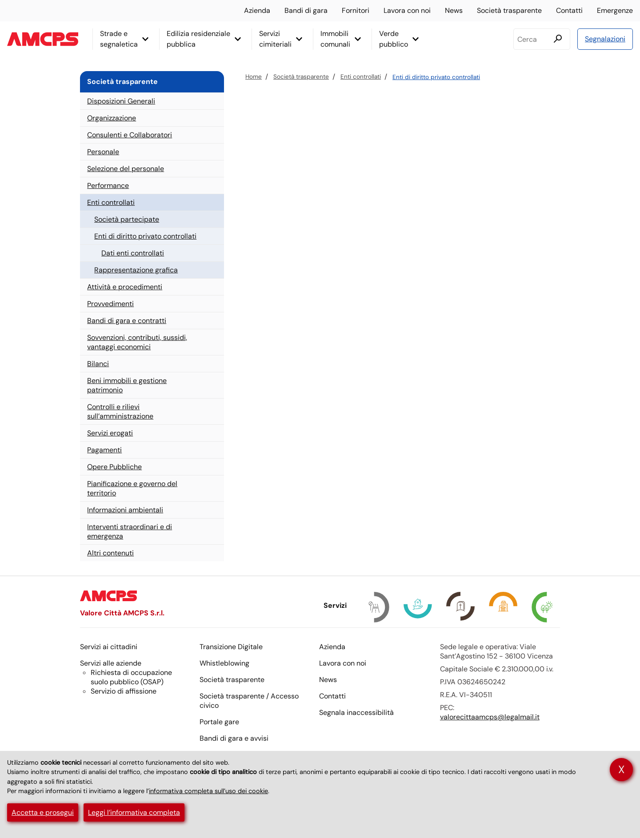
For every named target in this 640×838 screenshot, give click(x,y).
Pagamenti (104, 450)
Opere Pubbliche (114, 466)
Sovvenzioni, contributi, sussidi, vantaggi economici (137, 342)
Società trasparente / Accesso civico (249, 700)
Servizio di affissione (123, 691)
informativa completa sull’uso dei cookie (208, 791)
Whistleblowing (224, 663)
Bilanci (98, 363)
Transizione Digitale (231, 646)
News (454, 10)
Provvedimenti (110, 303)
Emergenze (615, 10)
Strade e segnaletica (119, 39)
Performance (108, 185)
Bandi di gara (306, 10)
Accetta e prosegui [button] (43, 812)
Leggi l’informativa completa (134, 812)
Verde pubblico (393, 39)
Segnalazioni (605, 39)
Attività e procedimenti (124, 286)
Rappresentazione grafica (136, 270)
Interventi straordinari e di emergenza (129, 531)
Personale (103, 151)
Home (253, 76)
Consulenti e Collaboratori (129, 135)
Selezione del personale (125, 168)
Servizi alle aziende (110, 663)
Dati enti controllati (132, 253)
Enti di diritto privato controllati (436, 77)
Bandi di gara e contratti (126, 320)
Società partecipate (126, 219)
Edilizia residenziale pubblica (198, 39)
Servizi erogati (110, 433)
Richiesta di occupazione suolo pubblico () (131, 677)
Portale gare (219, 721)
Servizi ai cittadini (108, 646)
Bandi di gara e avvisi (234, 738)
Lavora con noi (407, 10)
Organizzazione (111, 118)
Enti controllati (360, 76)
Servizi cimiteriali (275, 39)
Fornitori (355, 10)
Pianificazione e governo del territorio (132, 488)
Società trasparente (509, 10)
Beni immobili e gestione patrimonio (127, 385)
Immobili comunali (335, 39)
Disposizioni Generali (121, 101)
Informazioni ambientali (125, 510)
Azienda (257, 10)
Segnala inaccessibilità (356, 712)
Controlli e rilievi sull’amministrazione (120, 411)
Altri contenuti (110, 553)
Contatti (569, 10)
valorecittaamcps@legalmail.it (490, 717)
